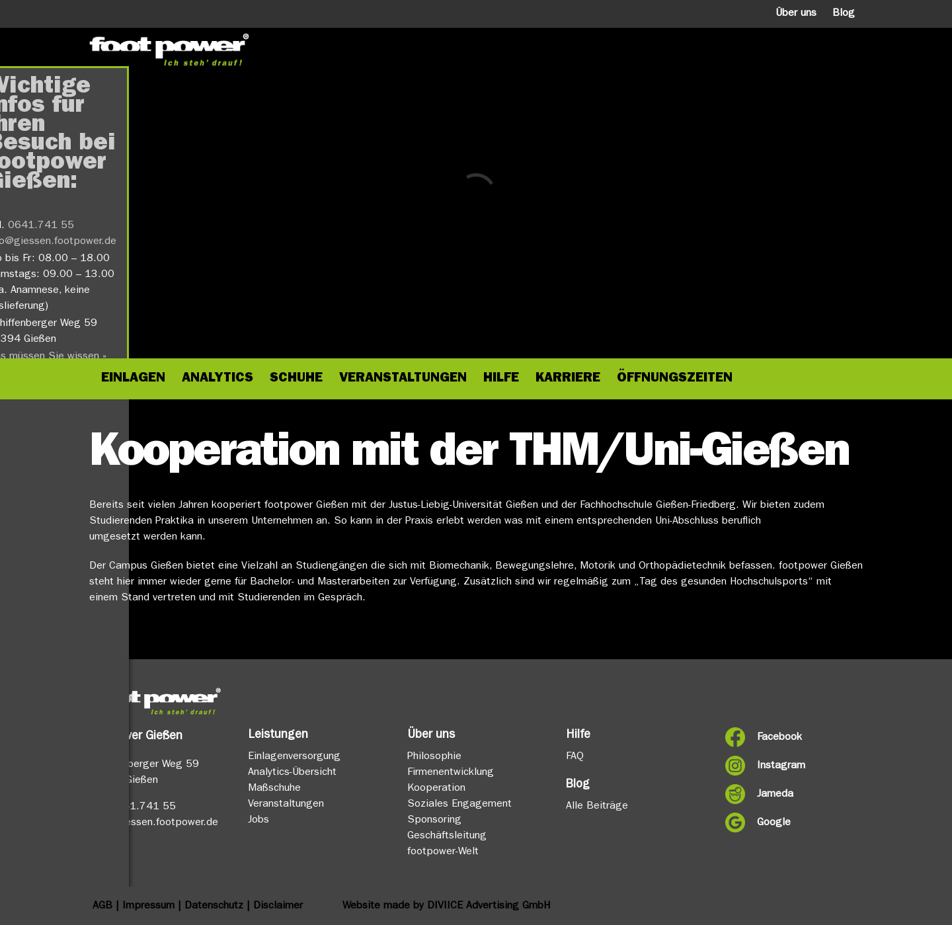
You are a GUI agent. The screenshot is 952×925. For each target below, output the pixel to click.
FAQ (575, 757)
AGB (102, 906)
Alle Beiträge (597, 806)
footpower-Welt (443, 852)
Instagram (781, 766)
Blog (843, 14)
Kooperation (436, 789)
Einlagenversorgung (294, 757)
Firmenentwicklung (450, 773)
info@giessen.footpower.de (153, 823)
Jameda (775, 794)
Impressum (148, 906)
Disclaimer (278, 906)
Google (774, 823)
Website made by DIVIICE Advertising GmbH (446, 906)
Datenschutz (213, 906)
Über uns (795, 14)
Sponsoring (434, 820)
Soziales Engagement (459, 804)
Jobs (258, 820)
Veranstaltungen (286, 804)
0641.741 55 (143, 807)
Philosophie (434, 757)
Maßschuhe (274, 789)
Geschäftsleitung (447, 836)
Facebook (779, 738)
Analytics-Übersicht (292, 773)
